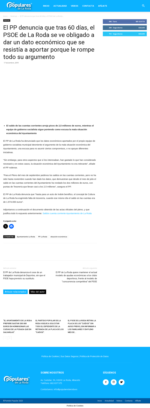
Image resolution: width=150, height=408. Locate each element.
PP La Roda (42, 237)
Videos (74, 5)
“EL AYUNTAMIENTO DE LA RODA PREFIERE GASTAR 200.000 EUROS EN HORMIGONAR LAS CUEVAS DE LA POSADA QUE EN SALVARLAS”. (17, 326)
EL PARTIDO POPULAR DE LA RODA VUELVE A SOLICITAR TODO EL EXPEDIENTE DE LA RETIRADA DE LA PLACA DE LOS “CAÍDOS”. (49, 326)
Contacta (88, 5)
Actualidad (60, 5)
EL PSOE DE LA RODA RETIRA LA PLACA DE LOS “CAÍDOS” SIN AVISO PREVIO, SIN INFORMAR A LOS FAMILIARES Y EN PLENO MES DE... (82, 326)
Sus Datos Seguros (69, 356)
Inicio (46, 5)
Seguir (141, 28)
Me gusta (140, 21)
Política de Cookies (50, 356)
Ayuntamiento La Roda (26, 237)
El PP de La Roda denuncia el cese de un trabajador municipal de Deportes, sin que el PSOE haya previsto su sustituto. (24, 275)
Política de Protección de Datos (94, 356)
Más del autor (38, 291)
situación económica (58, 237)
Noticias (13, 16)
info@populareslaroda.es (65, 389)
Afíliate (102, 5)
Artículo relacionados (15, 291)
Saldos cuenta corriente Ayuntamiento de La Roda (67, 213)
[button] (143, 6)
